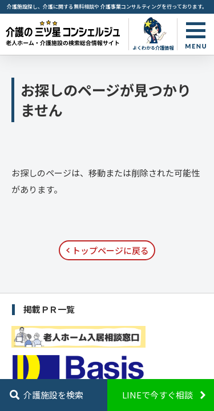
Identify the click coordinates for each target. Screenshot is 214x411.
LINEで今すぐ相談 (157, 395)
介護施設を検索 (53, 395)
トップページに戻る (110, 250)
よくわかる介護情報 (152, 47)
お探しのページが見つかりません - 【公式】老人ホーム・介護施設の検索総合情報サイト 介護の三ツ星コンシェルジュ (63, 33)
